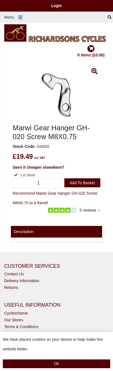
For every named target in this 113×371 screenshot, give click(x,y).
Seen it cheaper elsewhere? (38, 167)
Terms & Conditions (21, 326)
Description (23, 231)
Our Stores (13, 320)
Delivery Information (21, 280)
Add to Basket (82, 183)
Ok (56, 363)
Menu (9, 17)
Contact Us (14, 274)
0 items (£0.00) (91, 51)
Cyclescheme (16, 313)
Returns (11, 287)
